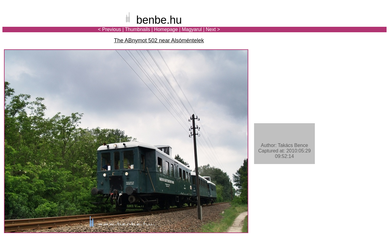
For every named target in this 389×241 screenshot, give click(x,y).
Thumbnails (137, 29)
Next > (213, 29)
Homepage (166, 29)
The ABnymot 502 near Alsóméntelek (159, 40)
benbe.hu (159, 20)
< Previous (109, 29)
